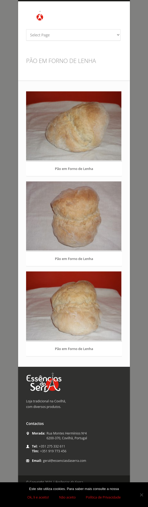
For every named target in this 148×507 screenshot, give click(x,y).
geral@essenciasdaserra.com (64, 460)
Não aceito (67, 497)
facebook (106, 20)
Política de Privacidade (103, 497)
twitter (113, 20)
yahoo (120, 20)
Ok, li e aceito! (38, 497)
